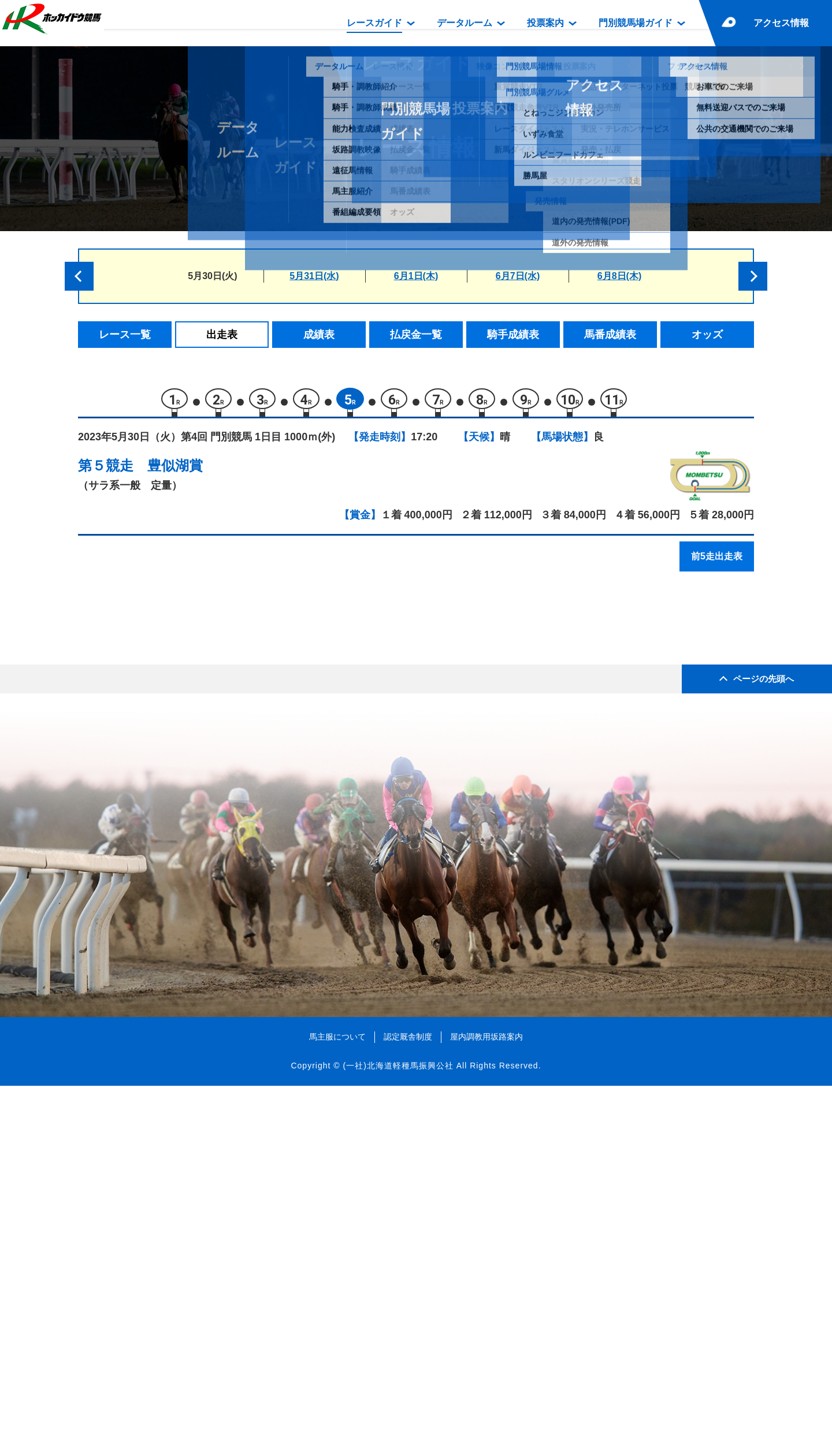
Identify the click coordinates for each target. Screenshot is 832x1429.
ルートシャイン (190, 646)
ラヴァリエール (190, 695)
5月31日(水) (314, 276)
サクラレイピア (190, 769)
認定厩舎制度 (408, 1379)
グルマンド (180, 744)
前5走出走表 (716, 562)
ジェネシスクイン (195, 916)
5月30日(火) (212, 276)
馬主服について (337, 1379)
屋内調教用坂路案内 (486, 1379)
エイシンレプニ (190, 671)
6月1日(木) (416, 276)
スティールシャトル (200, 720)
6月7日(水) (518, 276)
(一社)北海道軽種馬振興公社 (398, 1408)
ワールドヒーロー (195, 867)
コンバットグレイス (200, 818)
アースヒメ (180, 891)
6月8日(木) (619, 276)
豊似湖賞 (175, 471)
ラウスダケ (180, 842)
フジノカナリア (190, 793)
